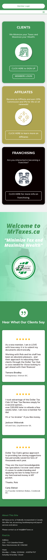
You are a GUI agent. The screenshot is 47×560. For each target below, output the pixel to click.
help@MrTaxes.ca (26, 530)
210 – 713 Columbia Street (12, 542)
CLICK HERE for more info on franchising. (23, 196)
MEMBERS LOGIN (23, 76)
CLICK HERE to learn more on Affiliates (23, 135)
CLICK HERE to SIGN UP (23, 68)
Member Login (23, 6)
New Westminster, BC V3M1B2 (14, 545)
